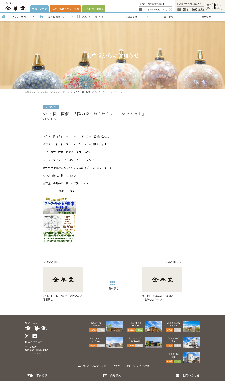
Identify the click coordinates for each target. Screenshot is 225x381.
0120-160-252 (193, 9)
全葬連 (116, 366)
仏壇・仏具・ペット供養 (65, 8)
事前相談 (168, 16)
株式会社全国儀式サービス (91, 366)
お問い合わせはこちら (156, 9)
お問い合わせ (190, 375)
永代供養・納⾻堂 (94, 8)
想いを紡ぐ (15, 6)
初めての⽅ (93, 17)
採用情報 (206, 16)
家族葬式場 (56, 17)
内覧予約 (115, 375)
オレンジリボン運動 (137, 366)
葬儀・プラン (39, 8)
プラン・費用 (19, 16)
